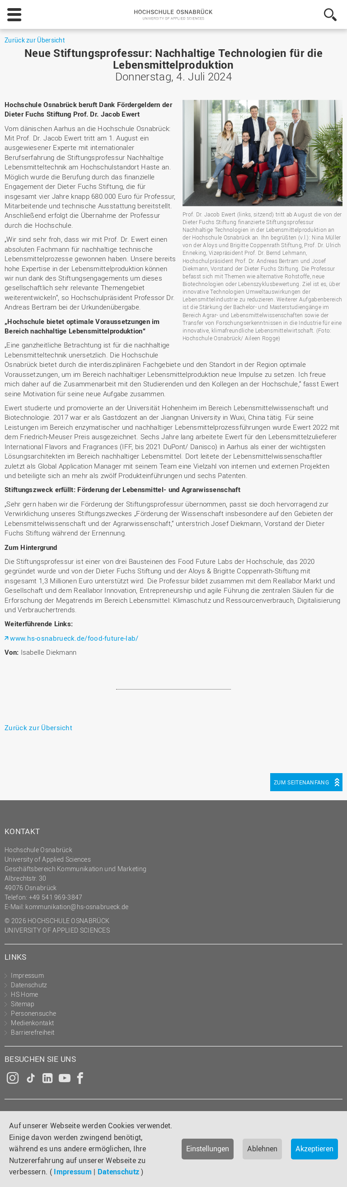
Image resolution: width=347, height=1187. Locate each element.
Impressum (73, 1172)
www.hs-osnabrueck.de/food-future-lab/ (74, 638)
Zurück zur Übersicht (35, 40)
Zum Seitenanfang (301, 782)
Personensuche (33, 1013)
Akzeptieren (314, 1149)
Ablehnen (262, 1149)
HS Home (24, 994)
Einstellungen (207, 1149)
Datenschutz (118, 1172)
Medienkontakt (32, 1022)
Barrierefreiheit (32, 1032)
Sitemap (22, 1003)
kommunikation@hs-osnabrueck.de (76, 906)
